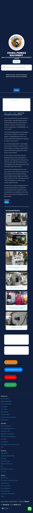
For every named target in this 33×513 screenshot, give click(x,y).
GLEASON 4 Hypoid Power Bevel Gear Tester (16, 267)
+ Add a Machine (4, 453)
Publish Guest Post (11, 362)
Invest (2, 447)
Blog (10, 113)
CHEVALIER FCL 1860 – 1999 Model (16, 248)
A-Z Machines (4, 439)
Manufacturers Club (5, 431)
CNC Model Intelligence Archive (7, 428)
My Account (16, 61)
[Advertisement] (16, 16)
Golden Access (4, 494)
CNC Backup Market (5, 414)
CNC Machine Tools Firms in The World (9, 480)
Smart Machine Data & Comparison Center (10, 444)
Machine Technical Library (6, 464)
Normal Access (11, 494)
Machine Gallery (4, 478)
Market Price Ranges (5, 461)
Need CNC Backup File (6, 488)
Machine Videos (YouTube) (7, 469)
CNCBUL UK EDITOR (14, 100)
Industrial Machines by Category (8, 456)
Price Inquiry (3, 458)
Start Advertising (10, 377)
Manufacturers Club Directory (7, 434)
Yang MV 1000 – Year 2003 (16, 228)
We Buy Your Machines (6, 426)
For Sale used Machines (6, 404)
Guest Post (3, 472)
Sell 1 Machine (4, 409)
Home (5, 113)
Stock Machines (4, 407)
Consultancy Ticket (5, 483)
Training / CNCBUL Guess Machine (8, 417)
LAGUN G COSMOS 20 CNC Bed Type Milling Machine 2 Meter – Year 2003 (16, 307)
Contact (2, 496)
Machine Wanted (4, 420)
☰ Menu (16, 90)
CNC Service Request (5, 486)
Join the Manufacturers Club (13, 370)
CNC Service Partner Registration (8, 436)
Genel (14, 113)
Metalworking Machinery (6, 401)
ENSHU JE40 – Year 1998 (16, 327)
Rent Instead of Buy (5, 491)
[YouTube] (5, 508)
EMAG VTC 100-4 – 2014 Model (16, 288)
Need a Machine (4, 412)
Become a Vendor (10, 385)
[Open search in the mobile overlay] (16, 68)
